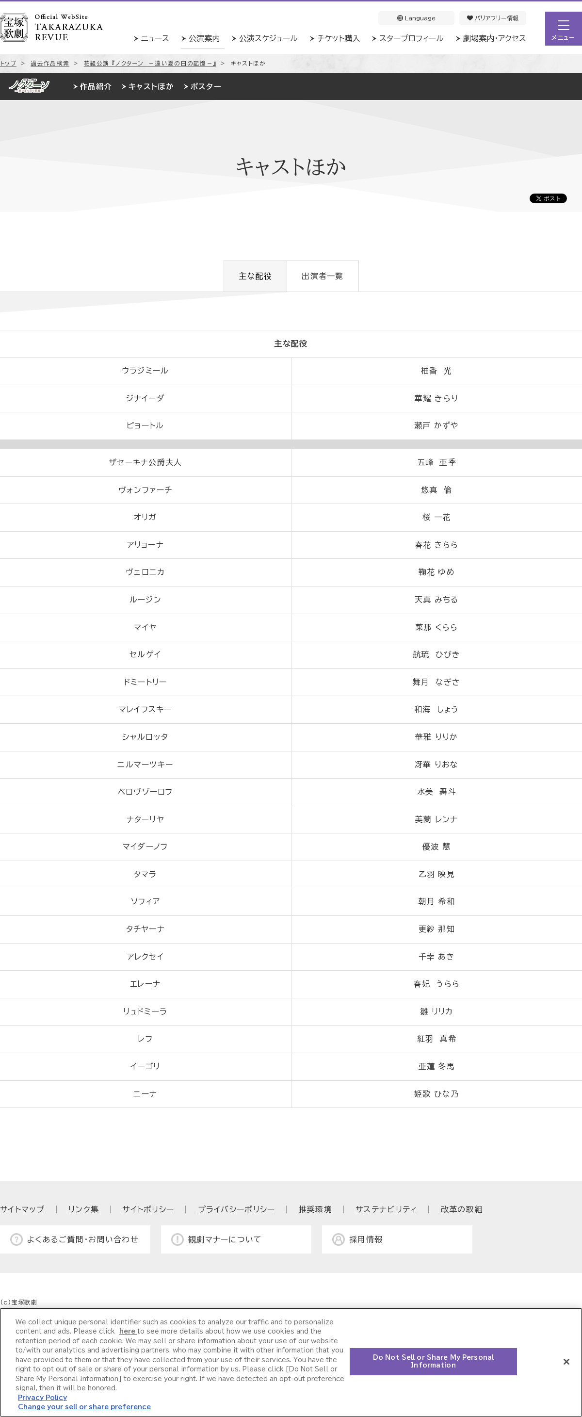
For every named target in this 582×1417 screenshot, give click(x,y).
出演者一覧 (322, 276)
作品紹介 (96, 86)
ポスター (206, 86)
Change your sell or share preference (84, 1407)
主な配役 (255, 276)
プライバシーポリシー (236, 1209)
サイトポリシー (148, 1209)
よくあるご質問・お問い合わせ (83, 1239)
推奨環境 (315, 1209)
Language (416, 18)
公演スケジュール (268, 38)
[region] (291, 1362)
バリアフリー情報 (492, 18)
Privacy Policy (42, 1398)
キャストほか (151, 86)
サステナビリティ (386, 1209)
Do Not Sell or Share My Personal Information (433, 1361)
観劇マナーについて (225, 1239)
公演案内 (204, 38)
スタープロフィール (411, 38)
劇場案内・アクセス (494, 38)
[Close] (566, 1361)
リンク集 (83, 1209)
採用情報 (366, 1239)
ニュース (155, 38)
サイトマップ (22, 1209)
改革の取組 (462, 1209)
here (128, 1331)
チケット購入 (338, 38)
